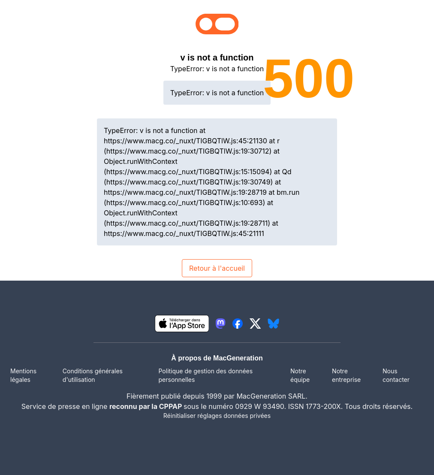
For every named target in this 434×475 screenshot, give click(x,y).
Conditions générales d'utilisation (93, 375)
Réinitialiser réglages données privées (217, 415)
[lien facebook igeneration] (237, 323)
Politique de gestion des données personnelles (206, 375)
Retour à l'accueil (217, 268)
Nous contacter (396, 375)
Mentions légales (23, 375)
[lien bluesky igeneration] (273, 323)
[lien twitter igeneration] (255, 323)
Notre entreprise (346, 375)
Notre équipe (300, 375)
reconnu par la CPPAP (146, 406)
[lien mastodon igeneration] (220, 323)
